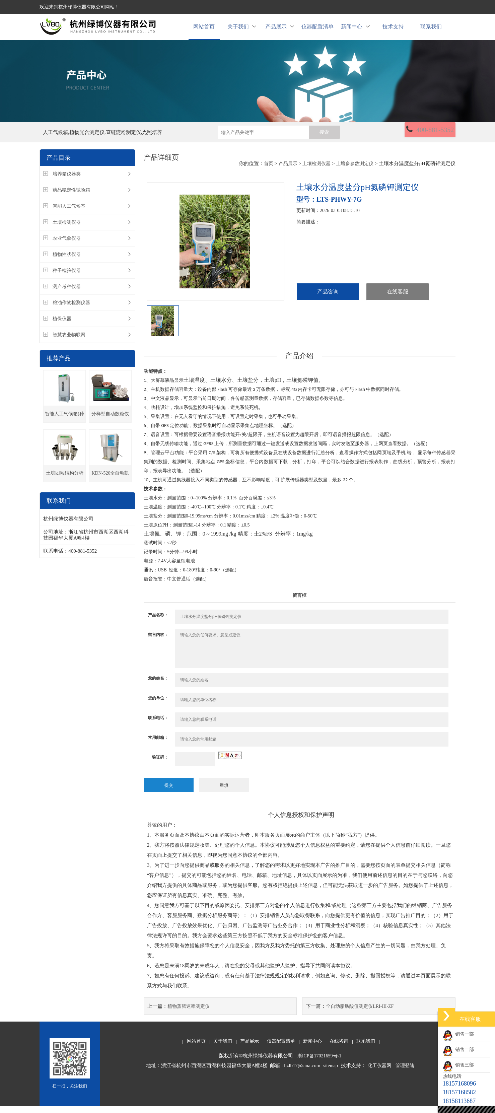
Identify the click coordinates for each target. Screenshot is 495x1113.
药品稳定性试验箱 (71, 197)
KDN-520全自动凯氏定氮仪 (110, 483)
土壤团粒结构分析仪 (64, 483)
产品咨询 (328, 299)
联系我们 (431, 30)
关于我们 (241, 30)
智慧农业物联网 (69, 342)
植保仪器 (62, 326)
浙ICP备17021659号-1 (319, 1062)
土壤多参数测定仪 (354, 170)
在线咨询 (339, 1048)
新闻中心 (355, 30)
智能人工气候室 (69, 213)
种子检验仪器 (67, 278)
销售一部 (458, 1034)
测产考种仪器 (67, 294)
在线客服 (397, 299)
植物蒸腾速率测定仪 (188, 1013)
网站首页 (204, 30)
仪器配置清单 (317, 30)
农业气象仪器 (67, 246)
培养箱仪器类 (67, 181)
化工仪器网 (379, 1072)
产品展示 (279, 30)
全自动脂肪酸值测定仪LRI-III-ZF (360, 1013)
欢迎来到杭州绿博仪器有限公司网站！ (79, 6)
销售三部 (458, 1064)
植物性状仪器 (67, 262)
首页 (268, 170)
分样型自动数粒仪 (110, 421)
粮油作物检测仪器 (71, 310)
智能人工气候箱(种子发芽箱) (64, 424)
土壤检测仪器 (67, 229)
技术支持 (393, 30)
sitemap (330, 1072)
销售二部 (458, 1049)
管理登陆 (405, 1072)
